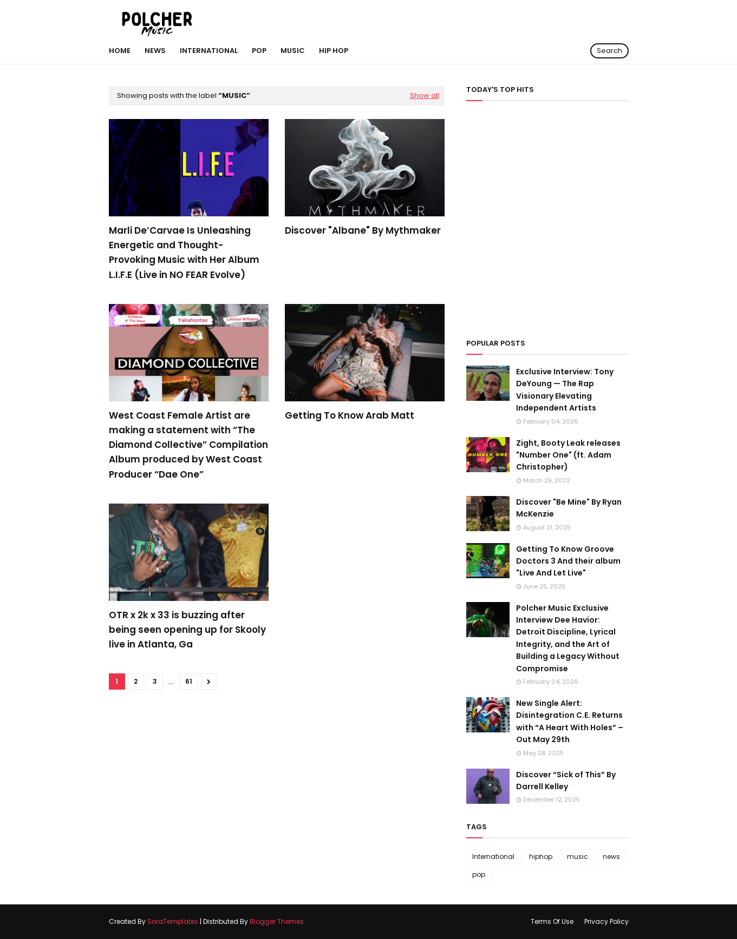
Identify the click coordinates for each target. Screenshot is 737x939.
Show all (424, 95)
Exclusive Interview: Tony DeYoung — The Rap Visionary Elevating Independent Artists (565, 389)
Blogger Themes (277, 921)
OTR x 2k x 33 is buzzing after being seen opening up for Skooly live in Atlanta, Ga (187, 630)
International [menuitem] (209, 50)
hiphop (540, 856)
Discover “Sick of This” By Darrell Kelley (566, 780)
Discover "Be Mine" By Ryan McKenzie (569, 508)
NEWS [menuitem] (155, 50)
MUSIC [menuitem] (293, 50)
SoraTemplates (172, 921)
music (577, 856)
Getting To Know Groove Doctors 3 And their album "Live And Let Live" (568, 561)
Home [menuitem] (120, 50)
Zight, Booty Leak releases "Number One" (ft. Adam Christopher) (568, 455)
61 (188, 681)
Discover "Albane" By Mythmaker (363, 230)
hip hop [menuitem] (333, 50)
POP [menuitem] (259, 50)
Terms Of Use (552, 921)
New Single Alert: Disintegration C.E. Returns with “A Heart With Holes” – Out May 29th (569, 721)
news (611, 856)
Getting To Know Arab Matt (349, 415)
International (493, 856)
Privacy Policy (606, 921)
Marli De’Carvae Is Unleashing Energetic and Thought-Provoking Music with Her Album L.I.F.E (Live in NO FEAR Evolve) (184, 252)
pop (478, 874)
